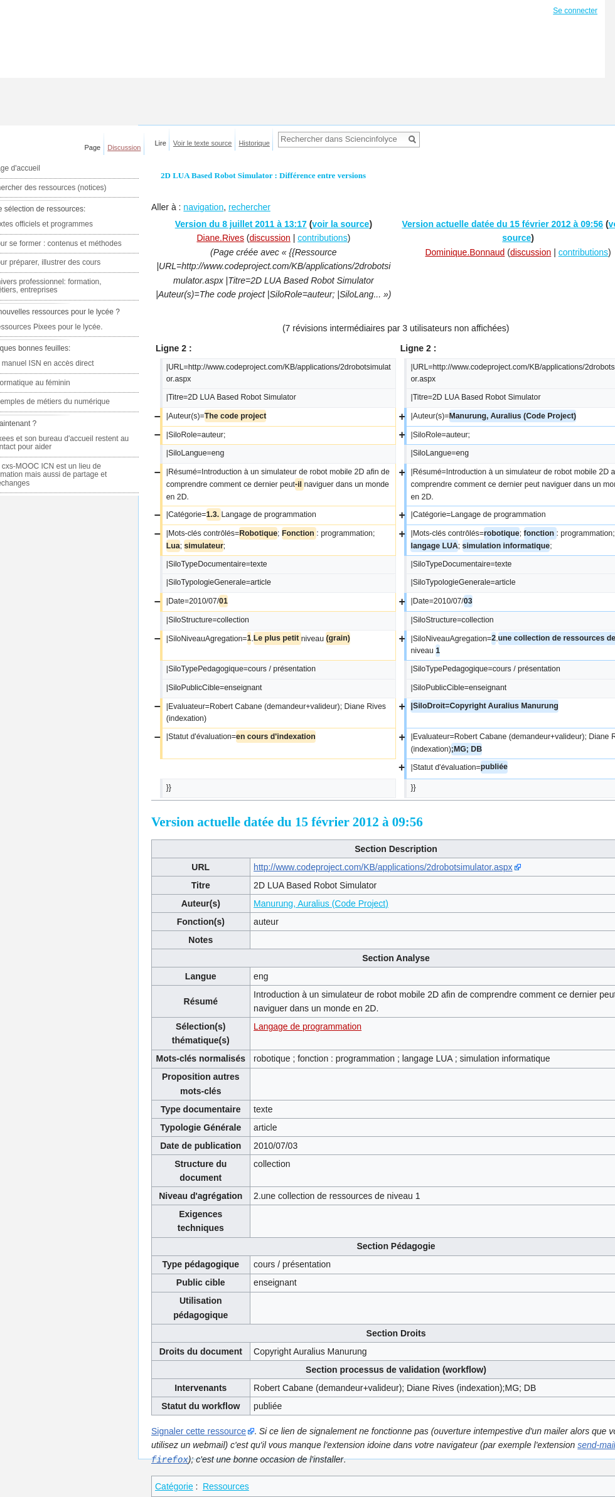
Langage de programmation (307, 1026)
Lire (160, 143)
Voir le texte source (202, 143)
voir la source (340, 224)
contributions (322, 238)
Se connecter (575, 10)
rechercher (249, 207)
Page (93, 147)
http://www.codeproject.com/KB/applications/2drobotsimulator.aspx (383, 867)
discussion (269, 238)
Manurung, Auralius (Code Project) (321, 903)
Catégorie (174, 1486)
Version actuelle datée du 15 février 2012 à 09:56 (502, 224)
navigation (203, 207)
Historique (254, 143)
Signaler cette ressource (198, 1431)
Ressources (226, 1486)
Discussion (124, 147)
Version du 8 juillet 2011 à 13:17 (241, 224)
